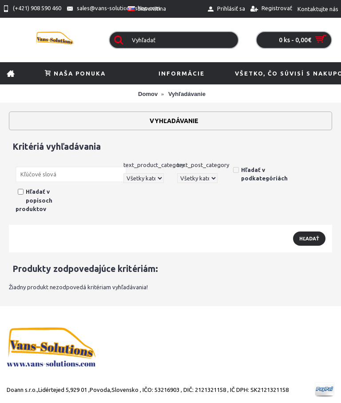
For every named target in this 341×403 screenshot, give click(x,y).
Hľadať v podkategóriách (260, 174)
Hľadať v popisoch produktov (34, 200)
